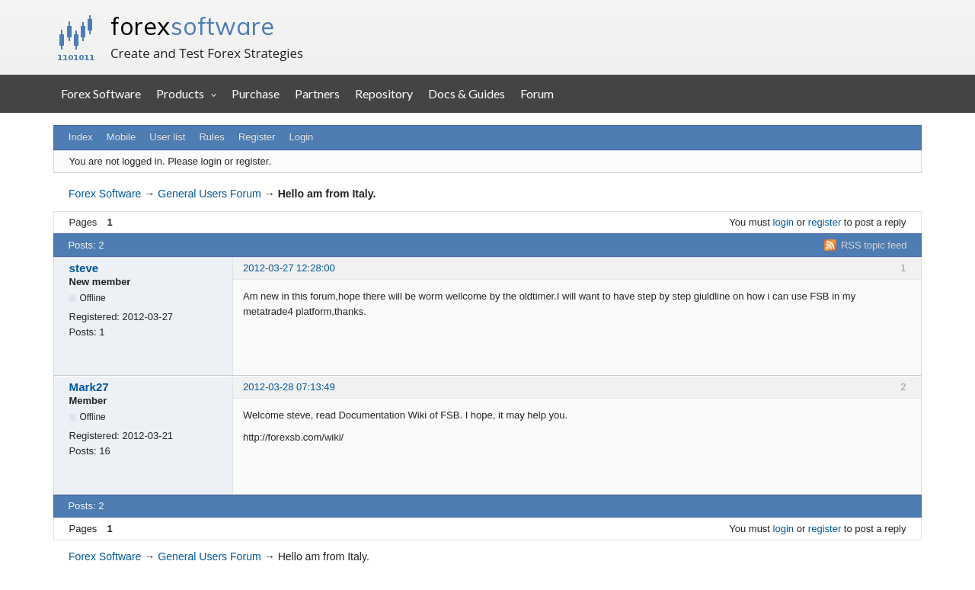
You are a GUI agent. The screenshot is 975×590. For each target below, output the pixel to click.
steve (84, 267)
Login (301, 137)
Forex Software (101, 93)
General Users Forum (209, 194)
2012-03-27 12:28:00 (289, 268)
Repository (384, 93)
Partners (317, 93)
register (824, 222)
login (783, 222)
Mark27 (89, 386)
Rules (211, 137)
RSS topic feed (874, 245)
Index (81, 137)
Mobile (121, 137)
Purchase (256, 93)
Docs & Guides (466, 93)
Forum (537, 93)
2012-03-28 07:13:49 (289, 387)
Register (256, 137)
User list (167, 137)
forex (192, 26)
